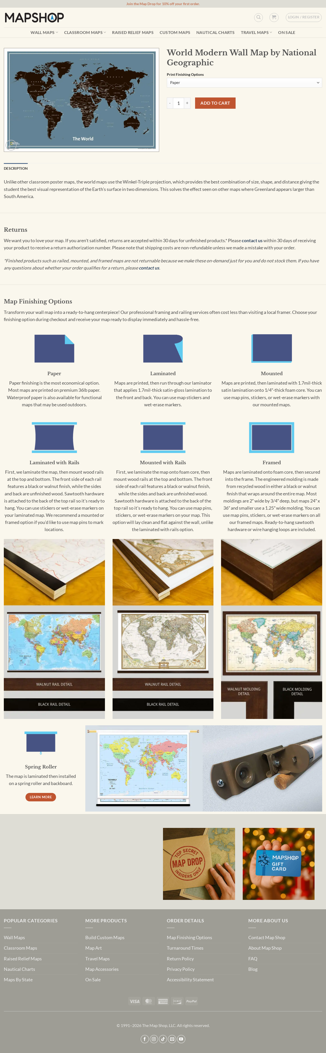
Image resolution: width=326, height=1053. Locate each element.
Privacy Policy (181, 969)
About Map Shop (265, 948)
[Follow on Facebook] (145, 1039)
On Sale (286, 32)
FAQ (252, 958)
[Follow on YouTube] (181, 1039)
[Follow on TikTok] (163, 1039)
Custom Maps (175, 32)
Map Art (93, 948)
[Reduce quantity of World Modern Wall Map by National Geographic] (170, 103)
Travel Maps (256, 32)
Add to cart (215, 103)
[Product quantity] (178, 103)
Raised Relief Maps (133, 32)
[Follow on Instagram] (154, 1039)
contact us (252, 240)
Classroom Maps (85, 32)
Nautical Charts (215, 32)
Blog (252, 969)
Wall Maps (44, 32)
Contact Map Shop (266, 937)
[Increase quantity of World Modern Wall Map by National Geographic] (187, 103)
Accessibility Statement (190, 979)
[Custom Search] (258, 17)
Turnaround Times (185, 948)
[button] (273, 17)
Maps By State (18, 979)
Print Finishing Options (185, 75)
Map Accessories (102, 969)
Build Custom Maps (105, 937)
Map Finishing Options (189, 937)
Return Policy (180, 958)
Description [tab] (16, 168)
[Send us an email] (172, 1039)
